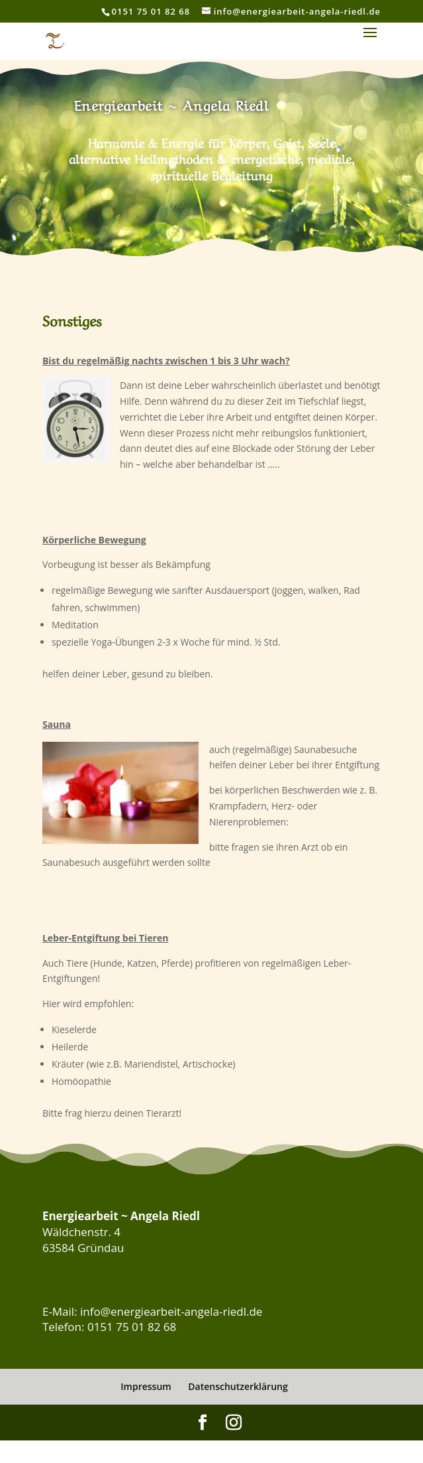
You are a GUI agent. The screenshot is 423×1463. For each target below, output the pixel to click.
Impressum (145, 1386)
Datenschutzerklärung (237, 1386)
